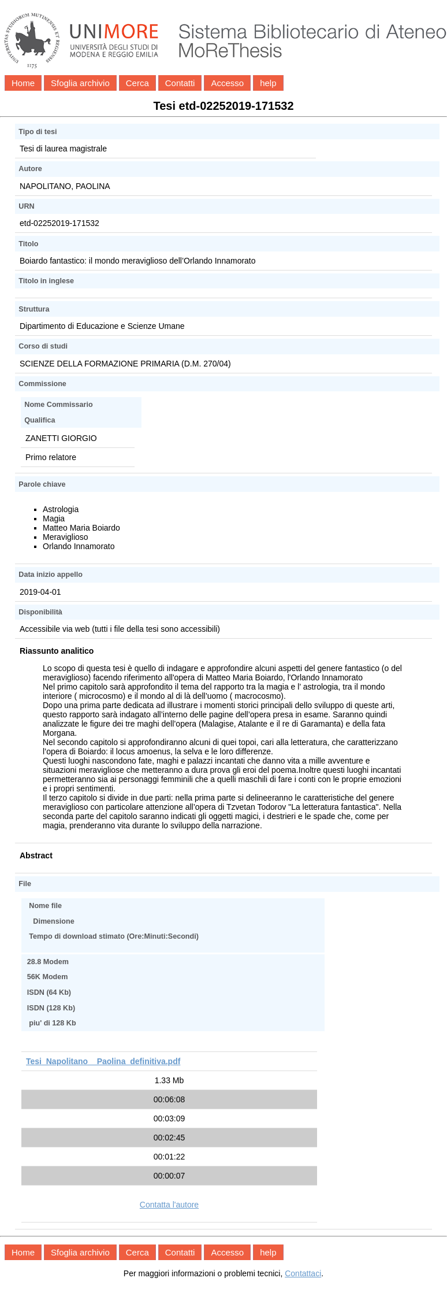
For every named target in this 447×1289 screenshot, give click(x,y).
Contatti (180, 83)
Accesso (227, 83)
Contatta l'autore (169, 1204)
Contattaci (303, 1273)
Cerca (137, 83)
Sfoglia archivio (80, 83)
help (268, 83)
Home (23, 83)
